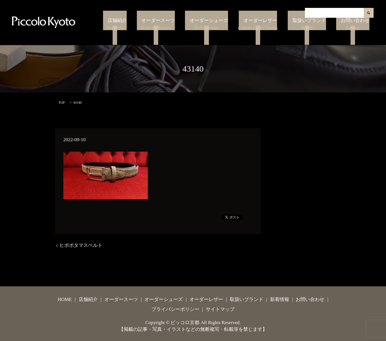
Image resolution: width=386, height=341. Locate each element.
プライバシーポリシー (175, 309)
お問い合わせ (356, 33)
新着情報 (279, 299)
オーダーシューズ (227, 33)
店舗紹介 (150, 33)
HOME (65, 299)
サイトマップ (220, 309)
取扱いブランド (319, 33)
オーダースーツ (184, 33)
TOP (62, 103)
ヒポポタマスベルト (80, 245)
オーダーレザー (274, 33)
